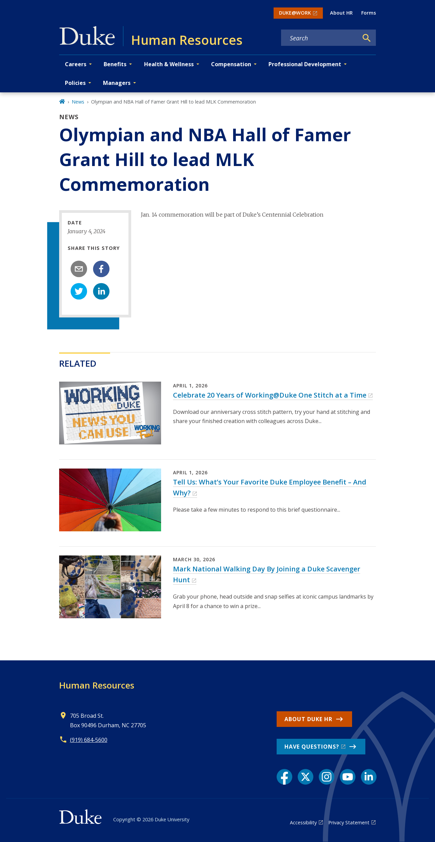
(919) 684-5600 (88, 740)
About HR (341, 13)
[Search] (367, 38)
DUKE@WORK (295, 13)
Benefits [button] (115, 64)
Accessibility (303, 822)
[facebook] (101, 268)
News (78, 101)
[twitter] (78, 291)
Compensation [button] (231, 64)
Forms (368, 13)
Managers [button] (116, 83)
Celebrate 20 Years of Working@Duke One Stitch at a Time (269, 395)
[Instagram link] (326, 777)
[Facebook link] (284, 777)
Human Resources (96, 685)
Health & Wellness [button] (169, 64)
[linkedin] (101, 291)
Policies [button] (75, 83)
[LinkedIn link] (369, 777)
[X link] (305, 777)
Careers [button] (75, 64)
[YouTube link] (347, 777)
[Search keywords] (319, 38)
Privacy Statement (348, 822)
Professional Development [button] (304, 64)
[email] (78, 268)
